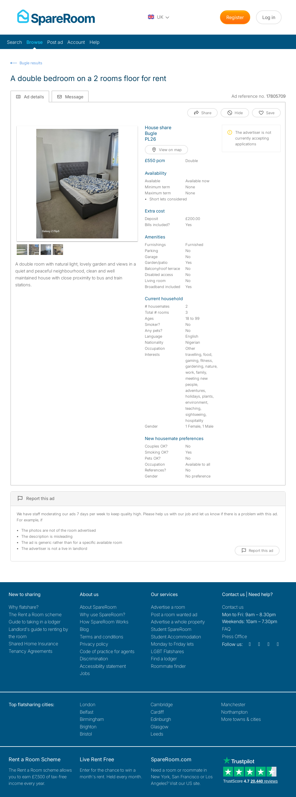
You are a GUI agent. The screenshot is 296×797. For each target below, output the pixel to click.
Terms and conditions (101, 637)
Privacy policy (94, 644)
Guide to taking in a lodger (34, 622)
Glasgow (159, 727)
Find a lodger (164, 658)
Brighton (88, 727)
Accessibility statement (103, 666)
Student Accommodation (176, 637)
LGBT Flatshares (167, 651)
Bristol (86, 734)
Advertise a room (168, 607)
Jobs (85, 673)
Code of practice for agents (107, 651)
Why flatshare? (24, 607)
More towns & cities (241, 719)
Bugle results (31, 63)
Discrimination (94, 658)
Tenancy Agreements (30, 651)
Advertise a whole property (178, 622)
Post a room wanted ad (174, 614)
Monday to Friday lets (172, 644)
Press (234, 636)
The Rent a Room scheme (35, 614)
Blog (84, 629)
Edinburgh (161, 719)
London (87, 704)
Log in (268, 17)
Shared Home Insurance (33, 643)
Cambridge (162, 704)
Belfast (86, 712)
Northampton (234, 712)
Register (235, 17)
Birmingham (92, 719)
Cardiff (157, 712)
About (98, 607)
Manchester (233, 704)
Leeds (157, 734)
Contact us (233, 607)
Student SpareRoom (171, 629)
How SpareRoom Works (104, 622)
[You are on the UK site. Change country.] (159, 17)
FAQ (226, 629)
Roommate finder (168, 666)
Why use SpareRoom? (102, 614)
